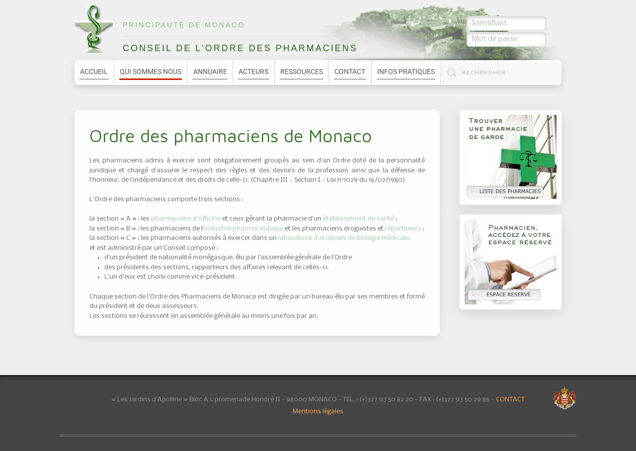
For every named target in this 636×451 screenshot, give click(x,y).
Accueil (94, 71)
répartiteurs (403, 229)
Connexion (537, 39)
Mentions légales (318, 411)
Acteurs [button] (253, 71)
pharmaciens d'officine (186, 219)
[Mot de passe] (507, 39)
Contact (349, 71)
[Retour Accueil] (94, 29)
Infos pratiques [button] (406, 71)
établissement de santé (359, 219)
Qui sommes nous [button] (150, 71)
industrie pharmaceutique (243, 229)
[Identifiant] (507, 23)
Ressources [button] (301, 71)
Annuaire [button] (210, 71)
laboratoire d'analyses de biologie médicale (343, 238)
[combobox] (501, 72)
